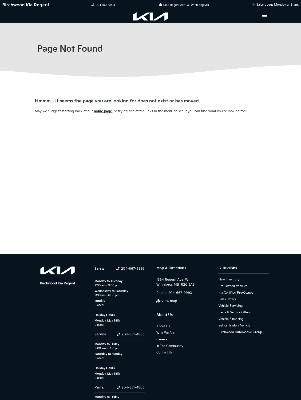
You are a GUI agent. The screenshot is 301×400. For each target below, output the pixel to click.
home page (103, 111)
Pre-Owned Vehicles (232, 286)
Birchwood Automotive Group (238, 332)
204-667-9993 (105, 5)
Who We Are (164, 332)
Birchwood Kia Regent (25, 5)
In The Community (168, 346)
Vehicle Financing (229, 319)
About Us (164, 315)
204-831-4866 (133, 334)
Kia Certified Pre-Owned (235, 292)
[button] (265, 16)
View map (169, 301)
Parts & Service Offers (233, 312)
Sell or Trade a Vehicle (233, 325)
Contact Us (163, 352)
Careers (161, 339)
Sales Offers (226, 299)
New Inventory (228, 279)
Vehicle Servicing (229, 305)
